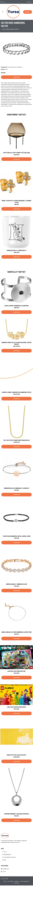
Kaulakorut (20, 67)
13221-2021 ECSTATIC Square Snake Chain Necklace (16, 440)
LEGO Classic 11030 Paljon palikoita (16, 707)
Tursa (4, 851)
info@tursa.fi (29, 1)
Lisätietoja (16, 77)
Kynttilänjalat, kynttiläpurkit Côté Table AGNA (16, 152)
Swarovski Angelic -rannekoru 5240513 (16, 584)
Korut (8, 67)
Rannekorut (14, 67)
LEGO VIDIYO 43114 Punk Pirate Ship (16, 671)
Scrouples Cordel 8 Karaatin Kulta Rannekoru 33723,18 (16, 392)
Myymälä (27, 12)
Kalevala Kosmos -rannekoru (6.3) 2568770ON (16, 305)
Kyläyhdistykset (7, 854)
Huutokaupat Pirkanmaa (9, 857)
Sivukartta (16, 883)
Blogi (4, 860)
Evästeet (16, 881)
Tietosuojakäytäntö (24, 881)
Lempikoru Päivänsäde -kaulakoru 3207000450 (16, 814)
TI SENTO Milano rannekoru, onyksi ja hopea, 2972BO (16, 536)
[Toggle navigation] (3, 12)
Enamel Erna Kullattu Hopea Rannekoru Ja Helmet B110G (16, 632)
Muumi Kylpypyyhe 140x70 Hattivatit (16, 755)
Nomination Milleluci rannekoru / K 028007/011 (16, 488)
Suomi (3, 1)
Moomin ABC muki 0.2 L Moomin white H (16, 250)
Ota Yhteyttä (10, 881)
